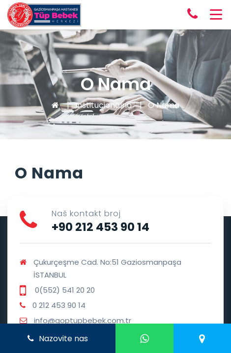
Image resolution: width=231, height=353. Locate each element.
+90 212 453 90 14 (100, 227)
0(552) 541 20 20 (64, 290)
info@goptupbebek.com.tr (82, 320)
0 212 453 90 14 (59, 305)
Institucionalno (103, 105)
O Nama (163, 105)
